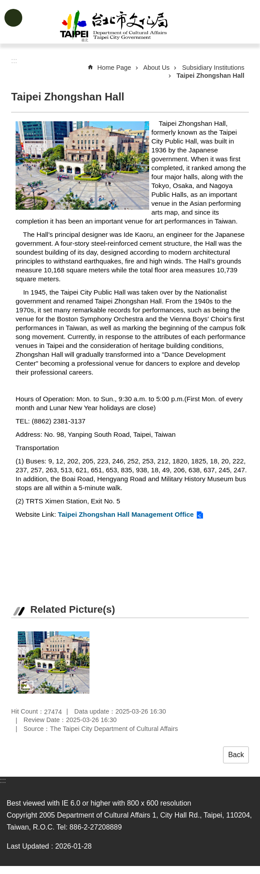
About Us (156, 67)
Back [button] (236, 754)
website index (13, 18)
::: (3, 780)
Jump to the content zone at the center (4, 4)
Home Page (114, 67)
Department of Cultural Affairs (144, 26)
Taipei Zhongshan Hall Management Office (126, 514)
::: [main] (14, 60)
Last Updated (28, 846)
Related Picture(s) (72, 609)
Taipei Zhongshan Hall (210, 75)
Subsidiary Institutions (213, 67)
